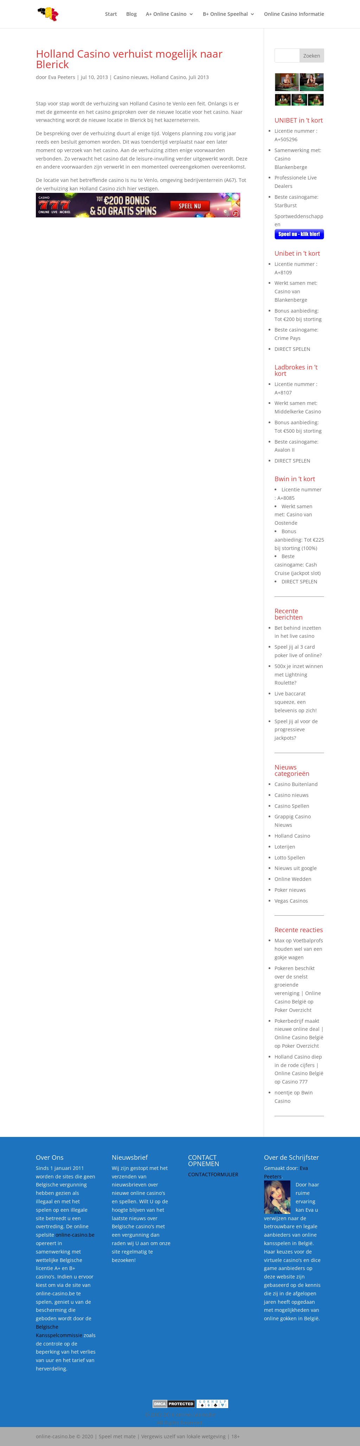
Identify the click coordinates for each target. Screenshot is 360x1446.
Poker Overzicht (293, 1010)
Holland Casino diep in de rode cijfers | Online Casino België (299, 1065)
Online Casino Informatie (294, 14)
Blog (131, 14)
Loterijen (285, 846)
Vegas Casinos (291, 900)
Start (111, 14)
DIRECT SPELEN (292, 349)
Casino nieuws (131, 77)
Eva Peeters (61, 77)
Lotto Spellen (290, 857)
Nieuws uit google (296, 868)
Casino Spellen (292, 806)
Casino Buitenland (296, 784)
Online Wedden (293, 879)
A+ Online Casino (166, 14)
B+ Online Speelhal (225, 14)
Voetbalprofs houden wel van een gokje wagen (299, 949)
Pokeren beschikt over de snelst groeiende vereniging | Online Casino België (298, 985)
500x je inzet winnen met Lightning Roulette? (299, 674)
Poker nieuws (290, 889)
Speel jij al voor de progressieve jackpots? (296, 729)
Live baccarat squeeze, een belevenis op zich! (296, 702)
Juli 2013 (199, 77)
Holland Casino (168, 77)
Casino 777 (295, 1081)
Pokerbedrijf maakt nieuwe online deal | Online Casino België (299, 1029)
